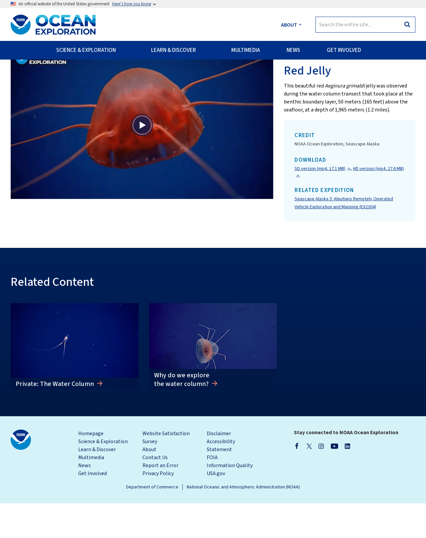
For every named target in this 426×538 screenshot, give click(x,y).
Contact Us (155, 492)
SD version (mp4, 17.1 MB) (320, 203)
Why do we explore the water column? (182, 414)
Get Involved (92, 508)
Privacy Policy (158, 508)
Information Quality (230, 500)
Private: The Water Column (55, 418)
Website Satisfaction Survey (166, 472)
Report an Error (160, 500)
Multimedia (91, 492)
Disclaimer (219, 468)
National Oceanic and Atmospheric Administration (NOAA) (243, 522)
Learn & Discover (97, 484)
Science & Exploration (103, 476)
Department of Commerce (152, 522)
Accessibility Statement (221, 480)
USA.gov (216, 508)
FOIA (212, 492)
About (149, 484)
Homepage (91, 468)
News (84, 500)
